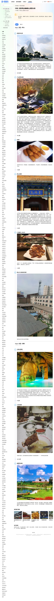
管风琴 (3, 489)
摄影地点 (3, 380)
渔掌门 (28, 527)
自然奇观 (3, 129)
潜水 (3, 385)
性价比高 (3, 376)
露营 (3, 570)
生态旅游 (3, 282)
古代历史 (3, 174)
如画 (3, 534)
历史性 (3, 46)
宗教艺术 (3, 250)
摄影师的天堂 (4, 451)
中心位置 (3, 487)
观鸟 (3, 498)
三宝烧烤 (36, 527)
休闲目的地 (4, 304)
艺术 (3, 61)
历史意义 (3, 227)
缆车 (3, 191)
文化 (3, 41)
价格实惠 (3, 480)
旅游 (3, 231)
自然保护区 (4, 255)
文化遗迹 (3, 491)
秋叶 (3, 404)
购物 (3, 110)
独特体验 (3, 538)
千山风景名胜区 (23, 527)
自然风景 (3, 529)
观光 (3, 417)
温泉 (3, 216)
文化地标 (3, 118)
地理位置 (3, 346)
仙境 (3, 510)
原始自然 (3, 587)
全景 (3, 201)
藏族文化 (3, 589)
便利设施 (3, 459)
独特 (3, 431)
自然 (3, 75)
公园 (3, 350)
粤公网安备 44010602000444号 (36, 535)
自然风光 (3, 35)
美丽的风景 (4, 240)
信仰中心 (3, 506)
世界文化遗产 (4, 591)
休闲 (3, 82)
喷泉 (3, 395)
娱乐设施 (3, 306)
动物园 (3, 333)
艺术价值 (3, 461)
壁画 (3, 195)
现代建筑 (3, 423)
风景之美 (3, 246)
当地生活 (3, 248)
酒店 (3, 336)
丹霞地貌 (3, 544)
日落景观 (3, 314)
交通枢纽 (3, 297)
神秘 (3, 161)
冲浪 (3, 399)
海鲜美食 (3, 344)
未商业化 (3, 508)
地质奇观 (3, 427)
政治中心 (3, 581)
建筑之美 (3, 504)
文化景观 (3, 242)
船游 (3, 512)
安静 (3, 527)
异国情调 (3, 321)
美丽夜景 (3, 272)
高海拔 (3, 542)
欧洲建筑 (3, 521)
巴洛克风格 (4, 180)
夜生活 (3, 214)
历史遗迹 (3, 71)
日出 (3, 225)
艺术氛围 (3, 88)
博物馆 (3, 73)
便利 (3, 391)
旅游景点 (3, 58)
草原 (3, 468)
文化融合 (3, 150)
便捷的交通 (4, 523)
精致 (3, 295)
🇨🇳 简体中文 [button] (50, 1)
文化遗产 (3, 37)
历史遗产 (3, 291)
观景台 (3, 67)
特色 (3, 517)
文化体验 (3, 44)
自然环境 (3, 218)
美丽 (3, 233)
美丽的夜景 (4, 131)
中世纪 (3, 361)
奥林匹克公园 (16, 527)
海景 (3, 125)
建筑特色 (3, 208)
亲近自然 (3, 438)
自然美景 (3, 421)
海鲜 (3, 137)
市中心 (3, 116)
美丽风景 (3, 252)
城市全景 (3, 557)
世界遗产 (3, 54)
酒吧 (3, 363)
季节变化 (3, 515)
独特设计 (3, 342)
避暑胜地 (3, 154)
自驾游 (3, 220)
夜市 (3, 370)
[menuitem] (44, 1)
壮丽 (3, 165)
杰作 (3, 463)
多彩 (3, 574)
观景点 (3, 186)
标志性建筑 (4, 276)
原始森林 (3, 159)
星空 (3, 547)
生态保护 (3, 365)
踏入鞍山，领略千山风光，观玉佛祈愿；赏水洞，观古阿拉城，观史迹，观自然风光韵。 (34, 17)
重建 (3, 425)
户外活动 (3, 144)
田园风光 (3, 263)
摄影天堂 (3, 152)
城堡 (3, 367)
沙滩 (3, 382)
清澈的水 (3, 593)
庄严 (3, 329)
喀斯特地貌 (4, 316)
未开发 (3, 561)
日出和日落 (4, 585)
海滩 (3, 80)
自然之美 (3, 199)
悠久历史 (3, 206)
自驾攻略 (30, 1)
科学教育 (3, 478)
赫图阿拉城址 (23, 528)
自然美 (3, 84)
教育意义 (3, 436)
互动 (3, 387)
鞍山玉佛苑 (32, 527)
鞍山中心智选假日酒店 (43, 527)
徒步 (3, 135)
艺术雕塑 (3, 485)
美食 (3, 52)
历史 (3, 33)
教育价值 (3, 412)
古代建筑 (3, 203)
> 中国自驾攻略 (21, 5)
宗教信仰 (3, 188)
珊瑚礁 (3, 259)
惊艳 (3, 406)
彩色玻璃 (3, 474)
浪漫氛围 (3, 408)
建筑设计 (3, 429)
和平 (3, 532)
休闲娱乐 (3, 95)
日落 (3, 86)
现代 (3, 553)
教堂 (3, 286)
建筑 (3, 78)
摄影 (3, 107)
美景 (3, 493)
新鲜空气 (3, 133)
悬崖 (3, 223)
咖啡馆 (3, 197)
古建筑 (3, 229)
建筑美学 (3, 120)
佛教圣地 (3, 269)
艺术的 (3, 472)
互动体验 (3, 93)
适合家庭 (3, 56)
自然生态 (3, 378)
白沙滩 (3, 455)
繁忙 (3, 327)
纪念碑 (3, 176)
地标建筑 (3, 146)
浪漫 (3, 99)
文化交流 (3, 502)
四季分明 (3, 555)
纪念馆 (3, 414)
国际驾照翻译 (18, 1)
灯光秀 (3, 476)
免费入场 (3, 39)
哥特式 (3, 402)
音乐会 (3, 389)
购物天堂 (3, 284)
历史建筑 (3, 48)
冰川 (3, 355)
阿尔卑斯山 (4, 397)
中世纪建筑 (4, 442)
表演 (3, 579)
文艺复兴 (3, 156)
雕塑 (3, 148)
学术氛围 (3, 163)
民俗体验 (3, 444)
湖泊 (3, 265)
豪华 (3, 596)
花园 (3, 212)
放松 (3, 310)
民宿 (3, 453)
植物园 (3, 372)
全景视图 (3, 357)
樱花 (3, 169)
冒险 (3, 235)
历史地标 (3, 331)
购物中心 (3, 274)
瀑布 (3, 112)
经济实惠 (3, 434)
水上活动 (3, 325)
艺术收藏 (3, 293)
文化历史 (3, 500)
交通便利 (3, 69)
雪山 (3, 338)
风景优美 (3, 167)
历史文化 (3, 50)
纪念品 (3, 184)
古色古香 (3, 551)
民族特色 (3, 301)
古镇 (3, 549)
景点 (3, 210)
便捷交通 (3, 103)
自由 (3, 483)
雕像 (3, 374)
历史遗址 (3, 261)
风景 (3, 90)
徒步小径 (3, 568)
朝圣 (3, 457)
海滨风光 (3, 572)
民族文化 (3, 536)
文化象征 (3, 127)
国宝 (3, 348)
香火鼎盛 (3, 470)
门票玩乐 (24, 1)
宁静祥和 (3, 193)
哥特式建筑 (4, 97)
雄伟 (3, 101)
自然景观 (3, 171)
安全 (3, 353)
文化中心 (3, 583)
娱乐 (3, 323)
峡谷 (3, 525)
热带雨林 (3, 410)
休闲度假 (3, 142)
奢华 (3, 280)
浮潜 (3, 278)
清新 (3, 564)
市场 (3, 267)
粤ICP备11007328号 (40, 534)
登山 (3, 446)
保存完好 (3, 299)
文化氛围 (3, 114)
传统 (3, 448)
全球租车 (13, 1)
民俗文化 (3, 559)
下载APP (44, 1)
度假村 (3, 466)
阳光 (3, 519)
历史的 (3, 63)
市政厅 (3, 393)
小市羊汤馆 (18, 528)
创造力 (3, 576)
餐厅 (3, 182)
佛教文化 (3, 237)
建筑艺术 (3, 287)
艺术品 (3, 419)
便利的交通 (4, 440)
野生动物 (3, 122)
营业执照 (34, 534)
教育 (3, 139)
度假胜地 (3, 495)
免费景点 (3, 318)
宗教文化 (3, 244)
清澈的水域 (4, 105)
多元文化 (3, 540)
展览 (3, 308)
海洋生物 (3, 289)
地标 (3, 65)
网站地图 (33, 532)
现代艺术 (3, 359)
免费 (3, 178)
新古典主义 (4, 566)
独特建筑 (3, 340)
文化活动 (3, 312)
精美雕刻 (3, 257)
